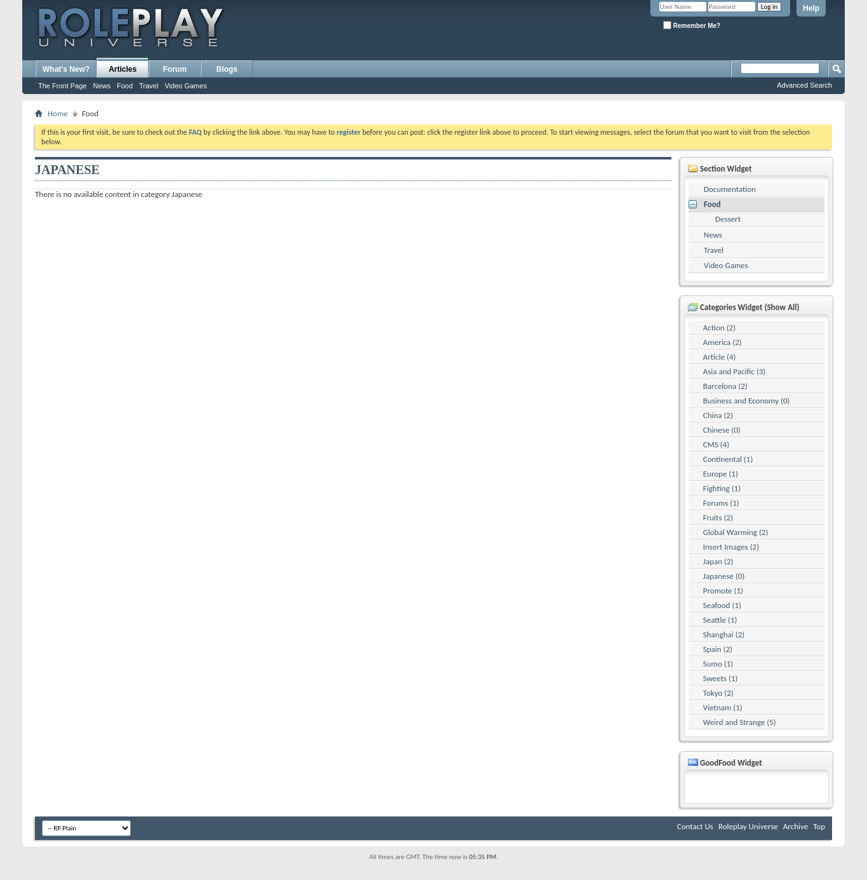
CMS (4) (716, 444)
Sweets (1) (720, 678)
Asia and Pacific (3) (734, 371)
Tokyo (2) (718, 693)
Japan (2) (718, 561)
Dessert (728, 219)
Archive (795, 826)
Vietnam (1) (723, 707)
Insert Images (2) (731, 547)
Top (819, 826)
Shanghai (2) (723, 634)
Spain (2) (717, 649)
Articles (123, 69)
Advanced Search (804, 85)
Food (125, 86)
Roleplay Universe (748, 826)
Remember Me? (691, 25)
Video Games (185, 86)
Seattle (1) (720, 620)
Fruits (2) (718, 517)
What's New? (66, 69)
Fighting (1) (722, 488)
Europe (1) (720, 473)
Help (811, 8)
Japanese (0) (724, 576)
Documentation (730, 189)
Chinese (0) (722, 430)
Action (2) (719, 327)
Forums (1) (721, 503)
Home (58, 113)
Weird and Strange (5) (739, 722)
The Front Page (62, 86)
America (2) (722, 342)
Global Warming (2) (736, 532)
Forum (175, 69)
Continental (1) (728, 459)
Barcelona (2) (725, 386)
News (102, 86)
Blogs (227, 69)
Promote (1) (723, 590)
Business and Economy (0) (746, 400)
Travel (148, 86)
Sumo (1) (718, 663)
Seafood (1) (722, 605)
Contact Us (695, 826)
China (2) (718, 415)
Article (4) (719, 357)
